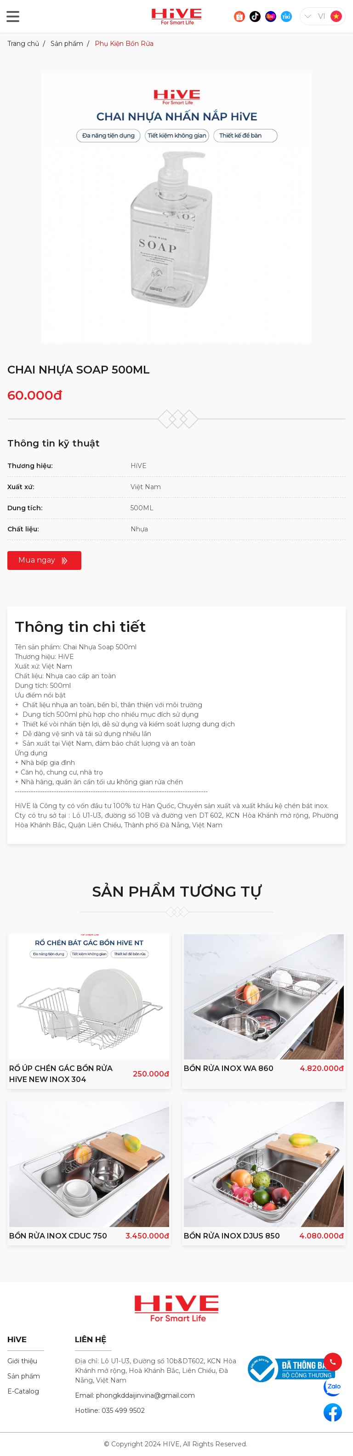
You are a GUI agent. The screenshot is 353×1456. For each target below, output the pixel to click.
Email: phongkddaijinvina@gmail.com (135, 1395)
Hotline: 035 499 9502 (110, 1410)
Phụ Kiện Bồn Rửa (124, 43)
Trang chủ (23, 43)
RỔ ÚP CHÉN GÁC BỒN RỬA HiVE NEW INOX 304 (61, 1074)
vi (321, 16)
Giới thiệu (22, 1361)
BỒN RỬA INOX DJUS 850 (232, 1236)
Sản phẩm (67, 43)
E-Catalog (23, 1391)
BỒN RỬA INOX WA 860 (228, 1068)
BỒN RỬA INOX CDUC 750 (58, 1236)
